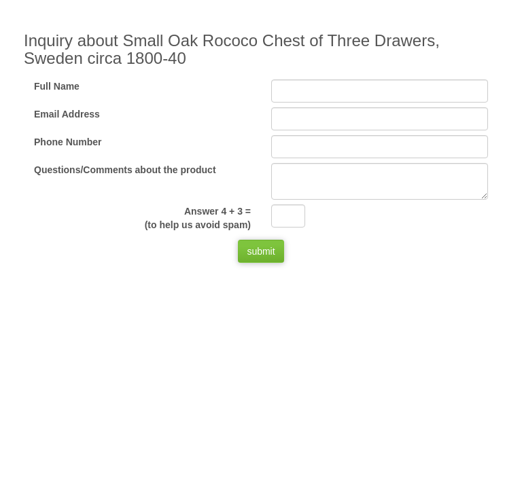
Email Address (67, 114)
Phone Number (68, 142)
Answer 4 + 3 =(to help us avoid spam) (198, 218)
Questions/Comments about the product (125, 169)
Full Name (57, 86)
